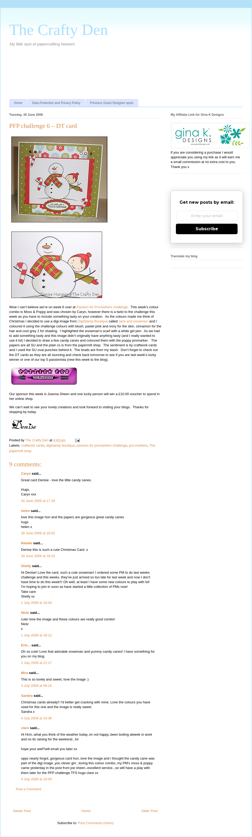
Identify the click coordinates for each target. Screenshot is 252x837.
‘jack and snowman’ (133, 321)
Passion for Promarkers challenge (102, 307)
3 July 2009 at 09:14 (36, 686)
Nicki (25, 613)
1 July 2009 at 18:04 (36, 603)
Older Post (149, 811)
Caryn (26, 473)
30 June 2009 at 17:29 (38, 501)
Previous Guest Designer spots (111, 103)
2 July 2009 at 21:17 (36, 663)
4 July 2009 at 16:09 (36, 779)
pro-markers (138, 445)
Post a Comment (28, 789)
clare (25, 728)
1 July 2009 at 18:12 (36, 635)
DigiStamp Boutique (93, 321)
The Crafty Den (58, 29)
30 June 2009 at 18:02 (38, 533)
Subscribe (207, 228)
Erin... (25, 645)
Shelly (26, 566)
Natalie (26, 543)
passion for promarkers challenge (102, 445)
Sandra (27, 696)
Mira (24, 673)
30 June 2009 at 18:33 (38, 556)
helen (25, 511)
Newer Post (22, 811)
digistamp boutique (60, 445)
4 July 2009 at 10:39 (36, 718)
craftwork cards (32, 445)
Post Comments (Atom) (95, 823)
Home (18, 103)
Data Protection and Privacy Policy (56, 103)
